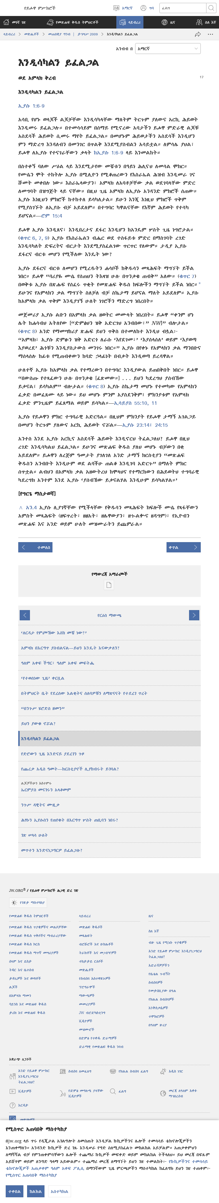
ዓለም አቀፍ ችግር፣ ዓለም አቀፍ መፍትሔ (57, 663)
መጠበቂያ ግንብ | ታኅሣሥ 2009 (73, 34)
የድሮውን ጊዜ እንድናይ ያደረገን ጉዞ (52, 753)
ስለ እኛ (154, 931)
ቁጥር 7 (186, 276)
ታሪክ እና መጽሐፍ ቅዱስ (27, 1013)
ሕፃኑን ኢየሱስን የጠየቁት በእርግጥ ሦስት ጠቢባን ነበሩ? (69, 820)
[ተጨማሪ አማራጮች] (210, 34)
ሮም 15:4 (51, 215)
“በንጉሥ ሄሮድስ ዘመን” (42, 708)
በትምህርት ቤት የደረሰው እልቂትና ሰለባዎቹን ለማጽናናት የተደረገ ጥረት (84, 693)
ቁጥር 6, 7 (30, 238)
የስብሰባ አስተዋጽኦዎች (95, 978)
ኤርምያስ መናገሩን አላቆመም (110, 786)
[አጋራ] (198, 34)
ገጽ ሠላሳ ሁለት (34, 835)
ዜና (151, 916)
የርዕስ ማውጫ (109, 615)
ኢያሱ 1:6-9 (31, 105)
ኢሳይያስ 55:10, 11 (135, 403)
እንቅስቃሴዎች (158, 1008)
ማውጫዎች (87, 995)
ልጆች (13, 987)
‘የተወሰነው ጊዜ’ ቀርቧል (42, 678)
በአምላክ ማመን (20, 995)
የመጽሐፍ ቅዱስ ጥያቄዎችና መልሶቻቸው (38, 927)
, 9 (44, 238)
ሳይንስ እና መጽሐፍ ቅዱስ (27, 1004)
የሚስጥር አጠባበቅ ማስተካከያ (31, 1175)
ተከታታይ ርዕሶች (91, 961)
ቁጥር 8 (27, 331)
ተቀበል (14, 1191)
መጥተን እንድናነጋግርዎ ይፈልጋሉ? (52, 850)
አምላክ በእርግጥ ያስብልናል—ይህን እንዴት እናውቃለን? (70, 647)
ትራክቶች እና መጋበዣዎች (98, 953)
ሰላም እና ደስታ (20, 961)
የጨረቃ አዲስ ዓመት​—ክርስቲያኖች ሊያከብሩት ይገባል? (70, 769)
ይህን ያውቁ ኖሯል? (38, 723)
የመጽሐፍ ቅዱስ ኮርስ (24, 944)
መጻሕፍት (85, 936)
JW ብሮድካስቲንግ (92, 1013)
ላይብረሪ (9, 34)
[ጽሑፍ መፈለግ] (182, 8)
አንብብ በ (124, 48)
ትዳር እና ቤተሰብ (21, 970)
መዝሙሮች (86, 1029)
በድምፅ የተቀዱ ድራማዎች (98, 1038)
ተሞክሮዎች (157, 1016)
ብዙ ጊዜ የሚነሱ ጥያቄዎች (168, 942)
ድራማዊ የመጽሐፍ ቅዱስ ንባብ (101, 1047)
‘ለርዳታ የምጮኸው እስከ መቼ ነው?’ (54, 632)
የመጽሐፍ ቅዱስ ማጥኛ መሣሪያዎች (34, 953)
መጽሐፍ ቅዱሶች (91, 927)
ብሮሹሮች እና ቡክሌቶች (96, 944)
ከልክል (36, 1191)
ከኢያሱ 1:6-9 (108, 152)
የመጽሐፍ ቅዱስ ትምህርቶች (29, 916)
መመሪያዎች (87, 1004)
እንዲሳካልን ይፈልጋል (40, 738)
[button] (72, 22)
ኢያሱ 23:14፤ (137, 425)
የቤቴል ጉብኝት (159, 974)
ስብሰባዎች (156, 982)
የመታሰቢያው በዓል (162, 991)
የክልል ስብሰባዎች (161, 999)
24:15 (160, 425)
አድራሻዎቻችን (159, 965)
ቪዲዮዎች (85, 1021)
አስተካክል (59, 1191)
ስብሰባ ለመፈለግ (75, 1071)
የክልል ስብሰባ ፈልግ (129, 1071)
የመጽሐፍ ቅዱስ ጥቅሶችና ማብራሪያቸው (37, 936)
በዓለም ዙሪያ (158, 1025)
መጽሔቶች (31, 34)
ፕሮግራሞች (87, 987)
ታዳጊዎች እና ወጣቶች (25, 978)
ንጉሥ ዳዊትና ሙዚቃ (40, 804)
